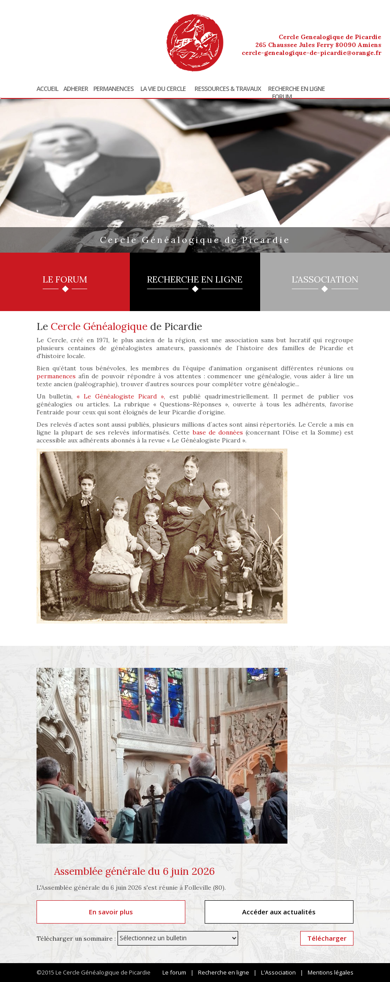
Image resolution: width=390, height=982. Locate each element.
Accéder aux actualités (279, 911)
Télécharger (326, 938)
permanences (56, 376)
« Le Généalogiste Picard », (121, 396)
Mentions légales (330, 972)
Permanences (113, 89)
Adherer (75, 89)
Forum (282, 97)
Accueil (47, 89)
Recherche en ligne (296, 89)
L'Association (278, 972)
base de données (218, 432)
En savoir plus (111, 911)
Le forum (174, 972)
